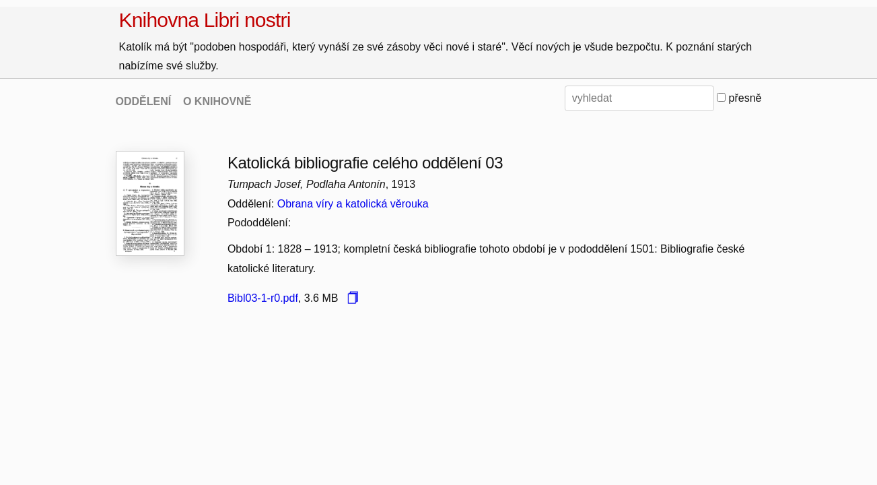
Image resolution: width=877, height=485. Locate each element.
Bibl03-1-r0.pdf (262, 298)
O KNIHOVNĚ (217, 101)
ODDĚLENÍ (144, 101)
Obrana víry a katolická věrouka (353, 203)
